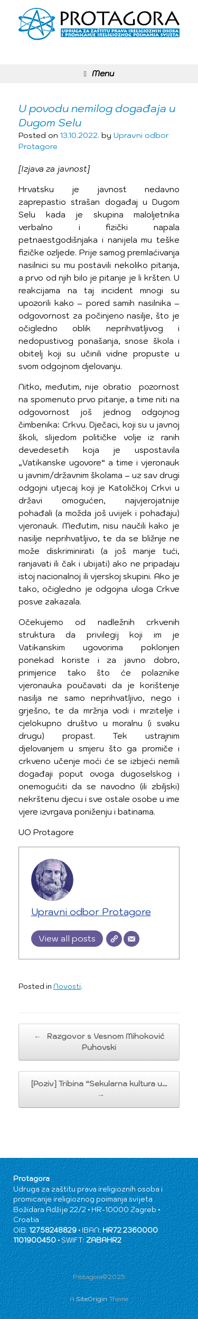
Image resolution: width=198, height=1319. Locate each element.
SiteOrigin (91, 1299)
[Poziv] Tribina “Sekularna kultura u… (99, 1089)
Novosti (67, 986)
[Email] (131, 939)
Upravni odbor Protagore (91, 912)
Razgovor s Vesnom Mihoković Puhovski (99, 1041)
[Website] (114, 939)
